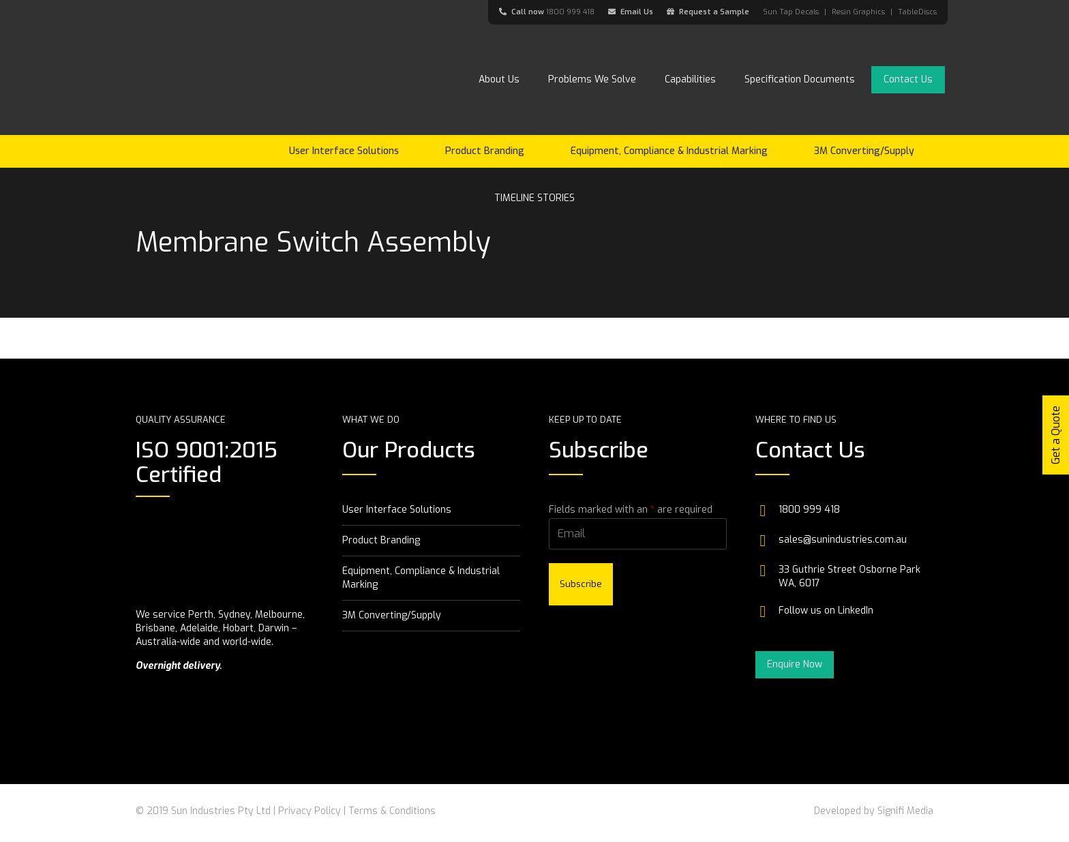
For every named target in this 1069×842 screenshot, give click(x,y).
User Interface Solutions (344, 151)
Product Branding (484, 151)
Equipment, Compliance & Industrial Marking (669, 151)
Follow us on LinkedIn (827, 610)
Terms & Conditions (392, 811)
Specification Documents (799, 79)
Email (630, 12)
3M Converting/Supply (864, 151)
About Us (499, 79)
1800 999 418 (809, 509)
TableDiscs (917, 12)
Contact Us (908, 79)
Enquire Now (794, 664)
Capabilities (690, 79)
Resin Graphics (858, 12)
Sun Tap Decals (791, 12)
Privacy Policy (309, 811)
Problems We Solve (592, 79)
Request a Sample (708, 12)
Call (546, 12)
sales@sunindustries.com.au (843, 539)
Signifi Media (905, 811)
